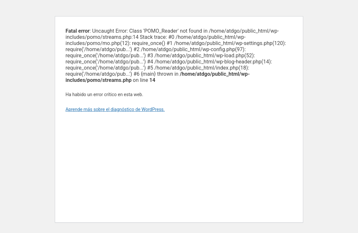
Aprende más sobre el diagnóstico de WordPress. (115, 109)
